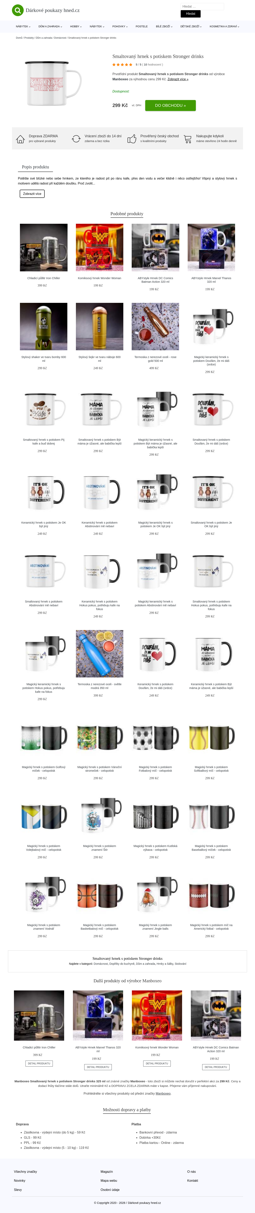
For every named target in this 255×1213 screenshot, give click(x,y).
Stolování (180, 963)
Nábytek (22, 26)
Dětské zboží (189, 26)
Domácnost (60, 37)
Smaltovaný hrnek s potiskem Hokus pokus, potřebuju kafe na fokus (211, 605)
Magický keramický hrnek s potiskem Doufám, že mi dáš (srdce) (211, 360)
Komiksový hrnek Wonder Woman (99, 278)
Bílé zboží (163, 26)
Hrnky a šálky (165, 963)
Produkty (29, 37)
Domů (19, 37)
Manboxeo (120, 79)
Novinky (19, 1180)
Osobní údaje (110, 1189)
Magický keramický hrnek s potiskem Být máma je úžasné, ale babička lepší (155, 443)
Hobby (74, 26)
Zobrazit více (32, 193)
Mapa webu (109, 1180)
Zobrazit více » (178, 79)
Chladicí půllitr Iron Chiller (43, 278)
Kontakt (192, 1180)
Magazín (107, 1171)
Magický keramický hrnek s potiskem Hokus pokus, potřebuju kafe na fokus (44, 688)
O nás (191, 1171)
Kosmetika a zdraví (223, 26)
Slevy (18, 1189)
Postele (142, 26)
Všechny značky (25, 1171)
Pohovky (118, 26)
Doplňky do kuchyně (121, 963)
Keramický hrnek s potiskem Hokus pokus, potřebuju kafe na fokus (99, 605)
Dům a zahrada (49, 26)
